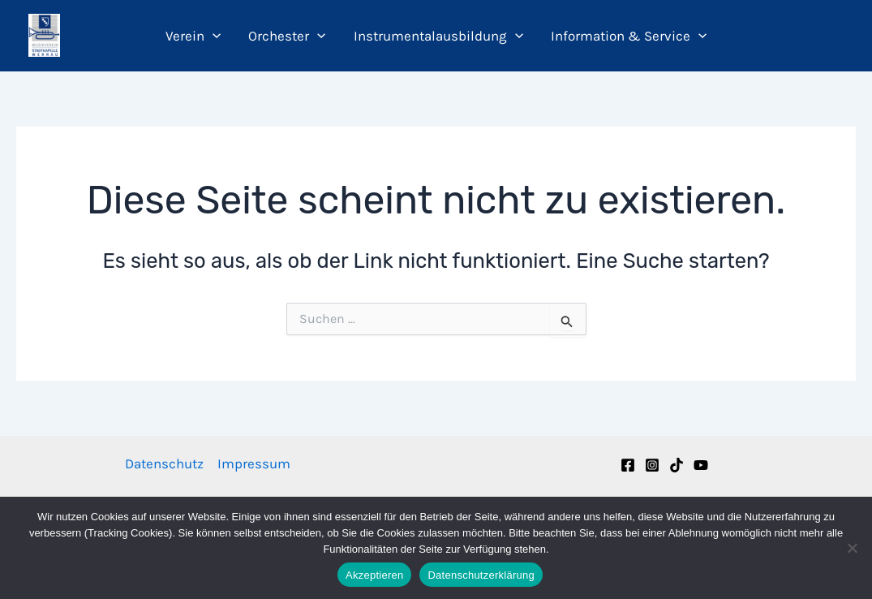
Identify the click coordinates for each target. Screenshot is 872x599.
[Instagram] (652, 465)
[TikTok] (676, 465)
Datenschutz (164, 463)
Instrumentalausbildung (438, 35)
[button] (212, 35)
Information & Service (629, 35)
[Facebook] (628, 465)
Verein (193, 35)
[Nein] (852, 548)
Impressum (253, 463)
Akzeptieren (374, 575)
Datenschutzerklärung (480, 575)
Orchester (286, 35)
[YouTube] (701, 465)
